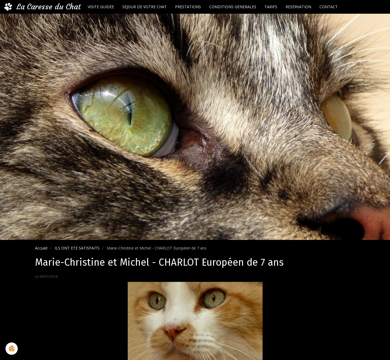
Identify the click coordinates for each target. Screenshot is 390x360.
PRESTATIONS (188, 6)
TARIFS (270, 6)
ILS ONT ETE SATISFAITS (77, 248)
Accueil (41, 248)
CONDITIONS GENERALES (232, 6)
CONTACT (328, 6)
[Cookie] (11, 348)
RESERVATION (298, 6)
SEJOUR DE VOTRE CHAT (144, 6)
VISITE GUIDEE (101, 6)
